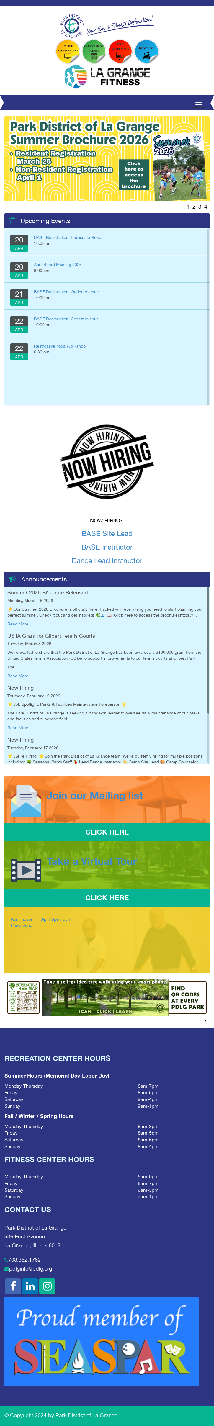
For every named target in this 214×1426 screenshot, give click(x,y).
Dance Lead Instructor (107, 560)
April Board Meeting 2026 (58, 264)
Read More (17, 624)
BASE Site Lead (107, 533)
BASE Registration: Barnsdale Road (67, 237)
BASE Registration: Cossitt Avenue (66, 319)
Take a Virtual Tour (92, 861)
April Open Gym (56, 919)
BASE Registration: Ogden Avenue (66, 291)
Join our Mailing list (95, 795)
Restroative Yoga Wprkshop (60, 346)
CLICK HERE (107, 832)
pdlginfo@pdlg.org (30, 1269)
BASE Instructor (107, 547)
